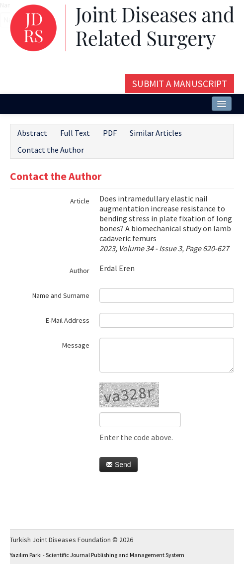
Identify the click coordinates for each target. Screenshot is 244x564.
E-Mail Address (67, 320)
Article (79, 200)
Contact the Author (50, 150)
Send (118, 465)
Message (75, 345)
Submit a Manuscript (179, 84)
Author (79, 270)
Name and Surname (60, 295)
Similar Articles (156, 133)
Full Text (75, 133)
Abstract (32, 133)
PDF (110, 133)
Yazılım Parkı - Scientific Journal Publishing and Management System (97, 555)
